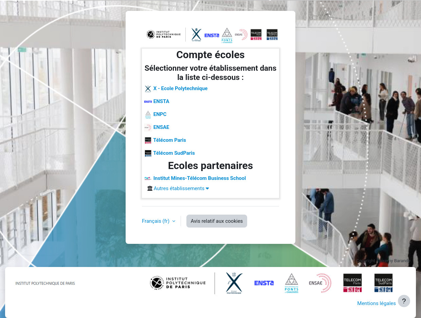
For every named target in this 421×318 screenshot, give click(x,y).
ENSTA (156, 102)
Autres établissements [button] (181, 188)
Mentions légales (376, 303)
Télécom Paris (165, 140)
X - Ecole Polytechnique (175, 89)
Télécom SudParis (169, 153)
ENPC (155, 115)
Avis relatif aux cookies (217, 221)
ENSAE (156, 127)
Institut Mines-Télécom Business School (195, 178)
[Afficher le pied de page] (404, 301)
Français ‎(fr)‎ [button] (156, 221)
